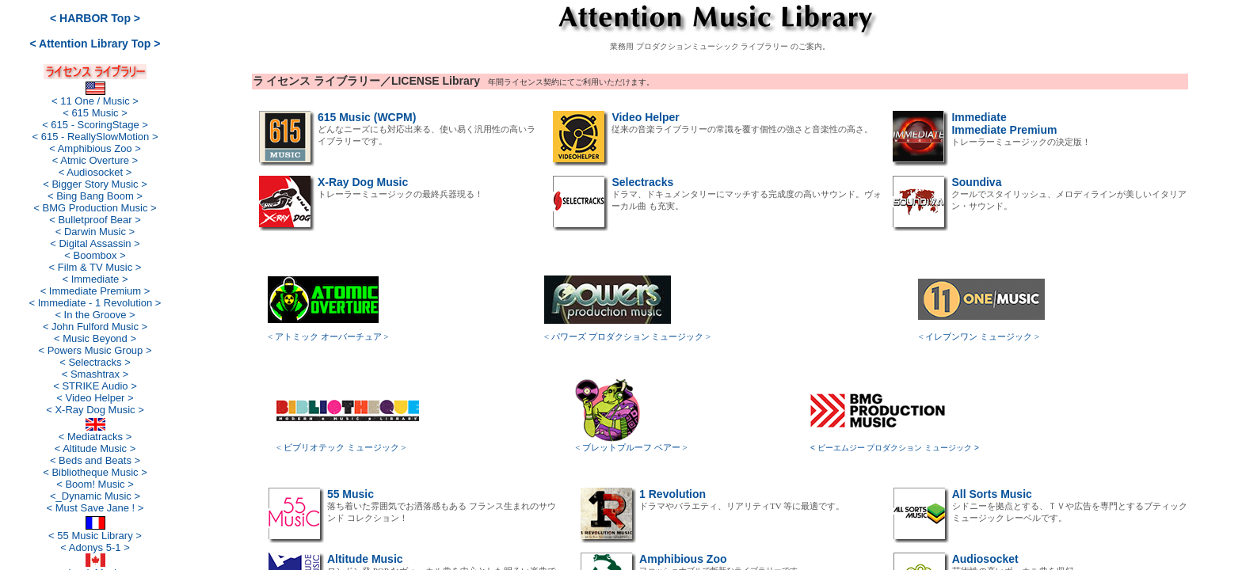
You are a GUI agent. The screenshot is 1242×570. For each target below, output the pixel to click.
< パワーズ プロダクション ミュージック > (627, 336)
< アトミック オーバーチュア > (328, 336)
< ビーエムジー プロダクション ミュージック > (894, 447)
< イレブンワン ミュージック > (978, 336)
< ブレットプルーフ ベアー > (631, 447)
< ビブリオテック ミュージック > (341, 447)
